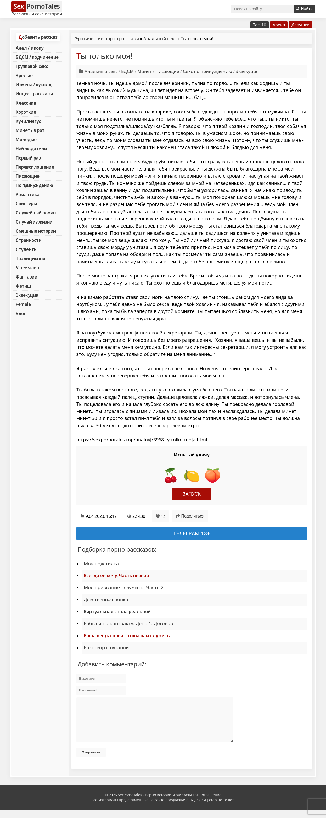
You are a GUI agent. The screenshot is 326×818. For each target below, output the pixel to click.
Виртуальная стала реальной (117, 611)
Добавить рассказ (37, 37)
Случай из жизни (34, 222)
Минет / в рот (30, 130)
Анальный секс (159, 39)
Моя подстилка (101, 563)
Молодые (26, 139)
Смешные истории (36, 231)
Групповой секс (32, 66)
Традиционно (30, 258)
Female (23, 304)
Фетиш (23, 286)
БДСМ (127, 71)
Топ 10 (259, 25)
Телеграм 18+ (191, 533)
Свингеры (26, 203)
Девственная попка (106, 599)
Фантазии (26, 277)
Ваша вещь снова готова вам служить (127, 635)
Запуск (192, 494)
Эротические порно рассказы (107, 39)
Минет (144, 71)
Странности (28, 240)
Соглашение (210, 802)
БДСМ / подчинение (37, 57)
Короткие (26, 112)
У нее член (27, 267)
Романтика (28, 194)
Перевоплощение (35, 167)
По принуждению (34, 185)
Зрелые (24, 75)
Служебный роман (36, 212)
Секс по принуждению (207, 71)
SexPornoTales (130, 802)
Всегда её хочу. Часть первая (116, 575)
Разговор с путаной (106, 647)
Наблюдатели (31, 148)
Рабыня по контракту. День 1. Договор (128, 623)
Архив (279, 25)
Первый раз (28, 158)
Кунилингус (28, 121)
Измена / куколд (34, 84)
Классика (26, 103)
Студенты (26, 249)
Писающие (27, 176)
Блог (21, 313)
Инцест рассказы (34, 93)
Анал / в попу (29, 48)
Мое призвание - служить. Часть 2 (124, 587)
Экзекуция (27, 295)
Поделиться (190, 516)
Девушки (300, 25)
